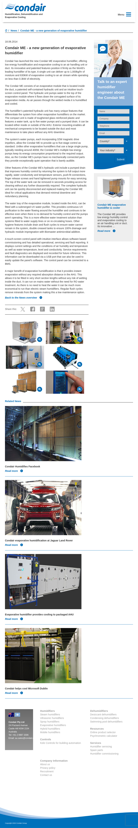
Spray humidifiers (49, 721)
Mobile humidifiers (50, 732)
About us (45, 764)
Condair (25, 7)
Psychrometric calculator (103, 735)
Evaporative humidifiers (53, 725)
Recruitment (47, 771)
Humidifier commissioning (104, 753)
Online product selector (103, 732)
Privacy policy (47, 767)
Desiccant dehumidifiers (103, 714)
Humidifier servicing (101, 746)
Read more (106, 231)
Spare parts (96, 750)
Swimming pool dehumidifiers (106, 721)
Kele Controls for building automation (60, 743)
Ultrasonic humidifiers (52, 718)
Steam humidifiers (50, 714)
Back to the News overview (23, 297)
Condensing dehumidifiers (104, 718)
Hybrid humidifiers (50, 728)
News (14, 30)
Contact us (46, 775)
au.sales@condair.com (26, 738)
